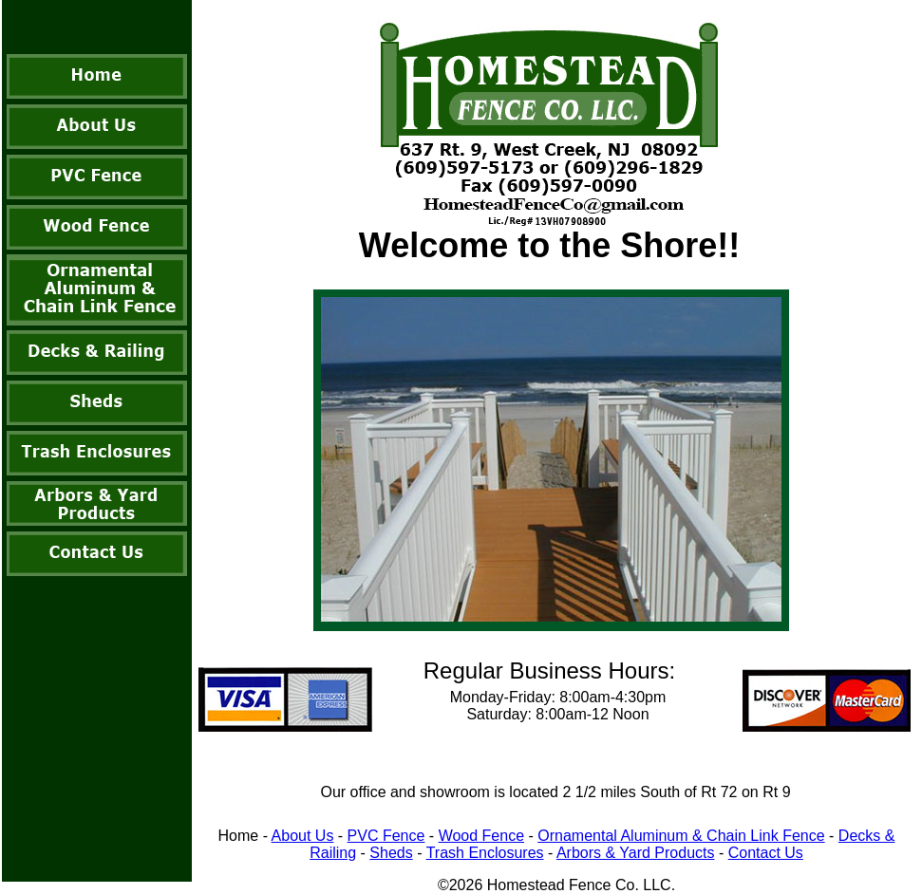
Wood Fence (481, 836)
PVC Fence (386, 836)
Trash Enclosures (485, 853)
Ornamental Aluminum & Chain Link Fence (680, 836)
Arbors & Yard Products (635, 853)
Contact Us (765, 853)
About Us (303, 836)
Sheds (390, 853)
